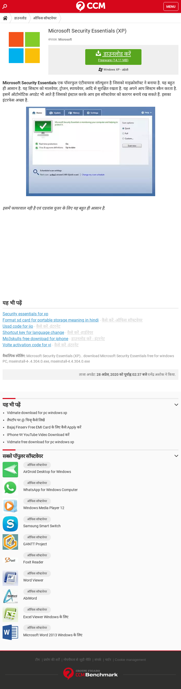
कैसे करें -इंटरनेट (48, 326)
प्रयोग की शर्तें (51, 660)
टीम (37, 660)
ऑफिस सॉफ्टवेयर (45, 18)
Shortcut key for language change (33, 332)
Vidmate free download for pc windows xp (40, 442)
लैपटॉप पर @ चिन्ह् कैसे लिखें (26, 420)
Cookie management (130, 660)
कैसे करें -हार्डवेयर (80, 332)
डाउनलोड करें (113, 56)
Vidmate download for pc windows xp (37, 413)
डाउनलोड (20, 18)
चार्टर (108, 660)
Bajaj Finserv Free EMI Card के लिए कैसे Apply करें (44, 427)
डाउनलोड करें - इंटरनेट (88, 338)
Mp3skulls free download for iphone (35, 338)
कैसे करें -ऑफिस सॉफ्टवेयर (122, 320)
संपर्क (98, 660)
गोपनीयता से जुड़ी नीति (77, 660)
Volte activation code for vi (27, 344)
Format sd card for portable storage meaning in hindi (51, 320)
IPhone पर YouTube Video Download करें (38, 435)
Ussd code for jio (18, 326)
